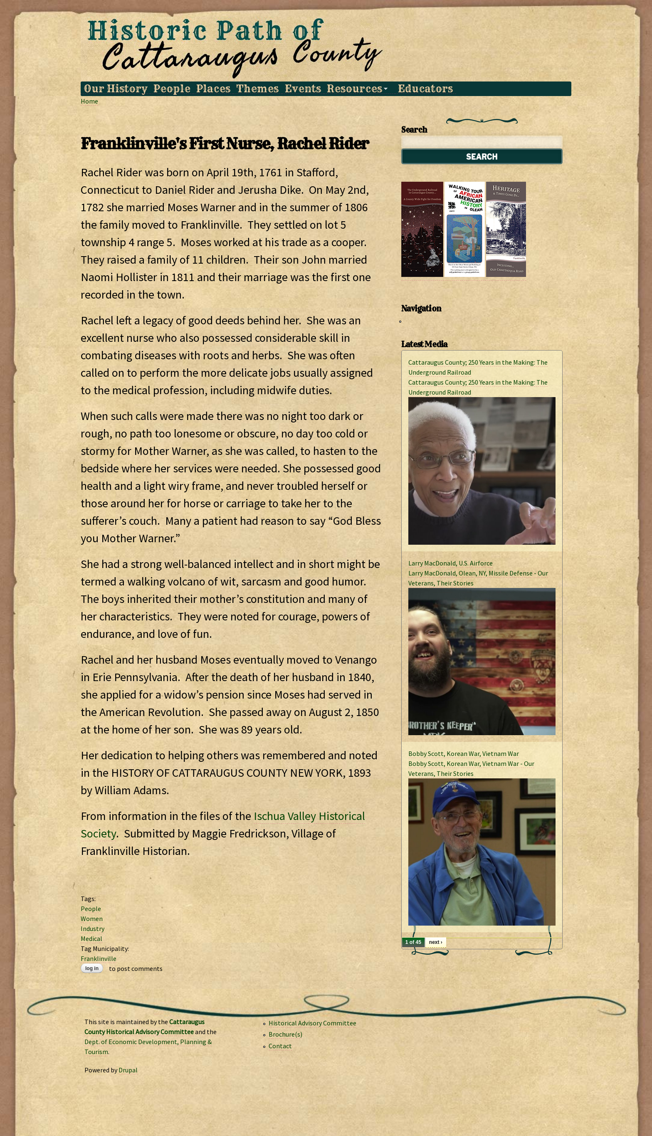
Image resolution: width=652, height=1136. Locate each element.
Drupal (128, 1070)
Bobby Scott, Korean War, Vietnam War (463, 753)
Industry (92, 928)
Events (303, 89)
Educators (425, 89)
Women (92, 918)
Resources (356, 89)
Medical (91, 938)
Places (213, 89)
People (171, 89)
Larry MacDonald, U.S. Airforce (450, 563)
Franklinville (98, 958)
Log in (92, 968)
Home (89, 101)
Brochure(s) (285, 1034)
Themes (257, 89)
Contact (280, 1046)
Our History (115, 89)
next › (435, 942)
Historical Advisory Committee (312, 1023)
